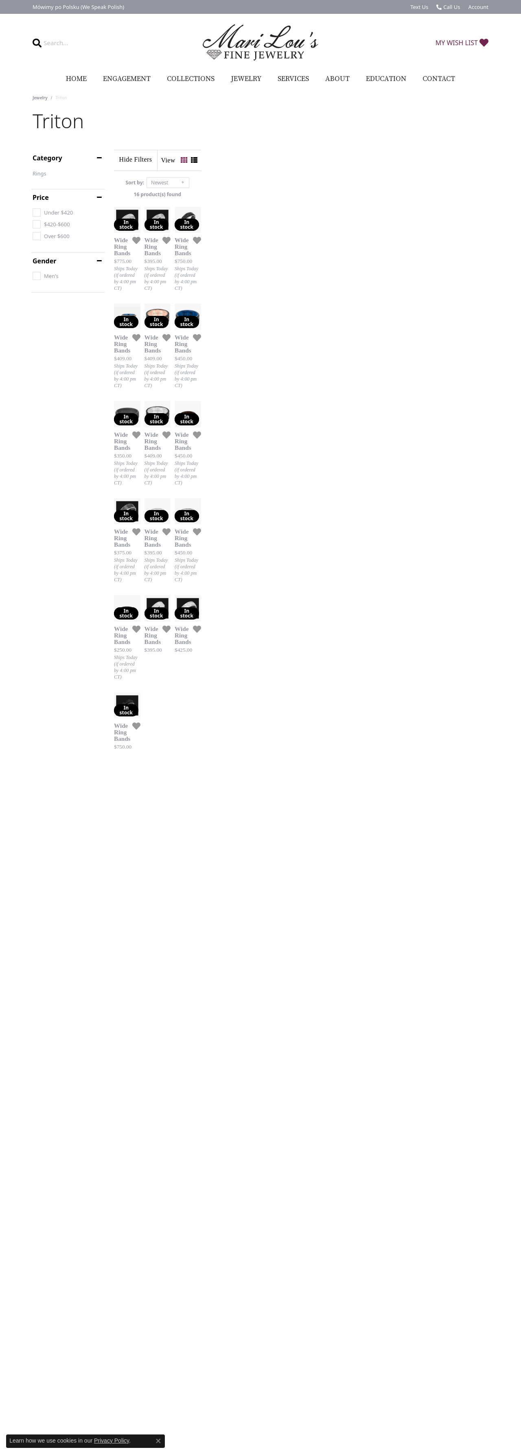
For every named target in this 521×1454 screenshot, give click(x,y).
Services (293, 78)
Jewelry (246, 78)
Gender (44, 261)
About (337, 78)
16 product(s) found (301, 194)
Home (76, 78)
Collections (191, 78)
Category (47, 158)
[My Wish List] (462, 43)
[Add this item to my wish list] (232, 336)
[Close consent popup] (158, 1441)
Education (386, 78)
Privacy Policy (111, 1440)
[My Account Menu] (478, 7)
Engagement (127, 78)
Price (41, 197)
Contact (438, 78)
